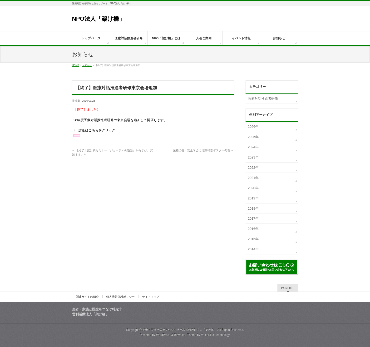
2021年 (253, 178)
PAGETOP (287, 287)
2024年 (253, 147)
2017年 (253, 218)
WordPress (163, 335)
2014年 (253, 249)
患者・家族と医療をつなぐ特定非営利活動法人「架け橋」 (179, 330)
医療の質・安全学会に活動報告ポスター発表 (203, 150)
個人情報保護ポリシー (120, 296)
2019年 (253, 198)
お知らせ (87, 65)
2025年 (253, 137)
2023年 (253, 157)
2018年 (253, 208)
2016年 (253, 229)
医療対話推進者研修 (263, 98)
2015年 (253, 239)
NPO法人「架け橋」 (101, 18)
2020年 (253, 188)
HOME (75, 65)
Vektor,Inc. (208, 335)
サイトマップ (150, 296)
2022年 (253, 167)
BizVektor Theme (185, 335)
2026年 (253, 127)
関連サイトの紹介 (87, 296)
